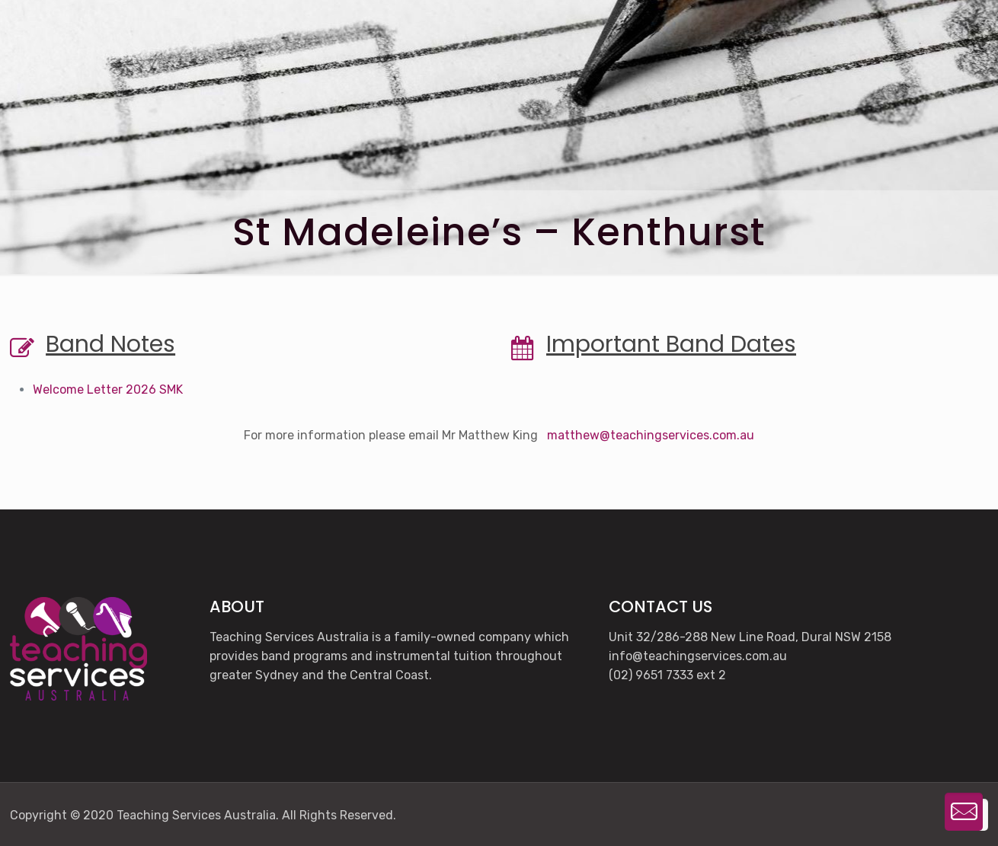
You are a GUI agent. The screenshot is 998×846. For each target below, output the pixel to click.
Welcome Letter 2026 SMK (108, 389)
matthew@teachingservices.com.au (650, 435)
